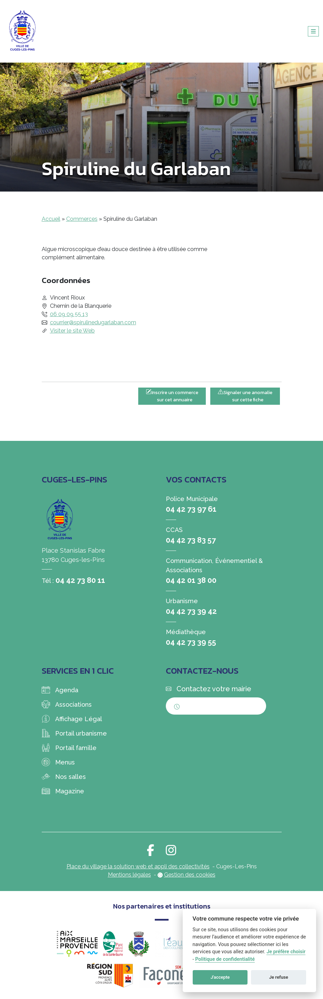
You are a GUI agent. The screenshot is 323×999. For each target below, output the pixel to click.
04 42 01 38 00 (191, 580)
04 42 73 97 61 (191, 508)
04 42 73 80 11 (80, 580)
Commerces (82, 219)
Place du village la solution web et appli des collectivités (138, 866)
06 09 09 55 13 (69, 314)
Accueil (51, 219)
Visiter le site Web (72, 330)
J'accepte (220, 977)
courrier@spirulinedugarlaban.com (93, 322)
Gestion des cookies (189, 874)
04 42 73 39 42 (191, 611)
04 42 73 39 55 (191, 642)
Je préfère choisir (285, 952)
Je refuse (278, 977)
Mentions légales (129, 874)
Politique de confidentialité (225, 959)
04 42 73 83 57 (191, 539)
